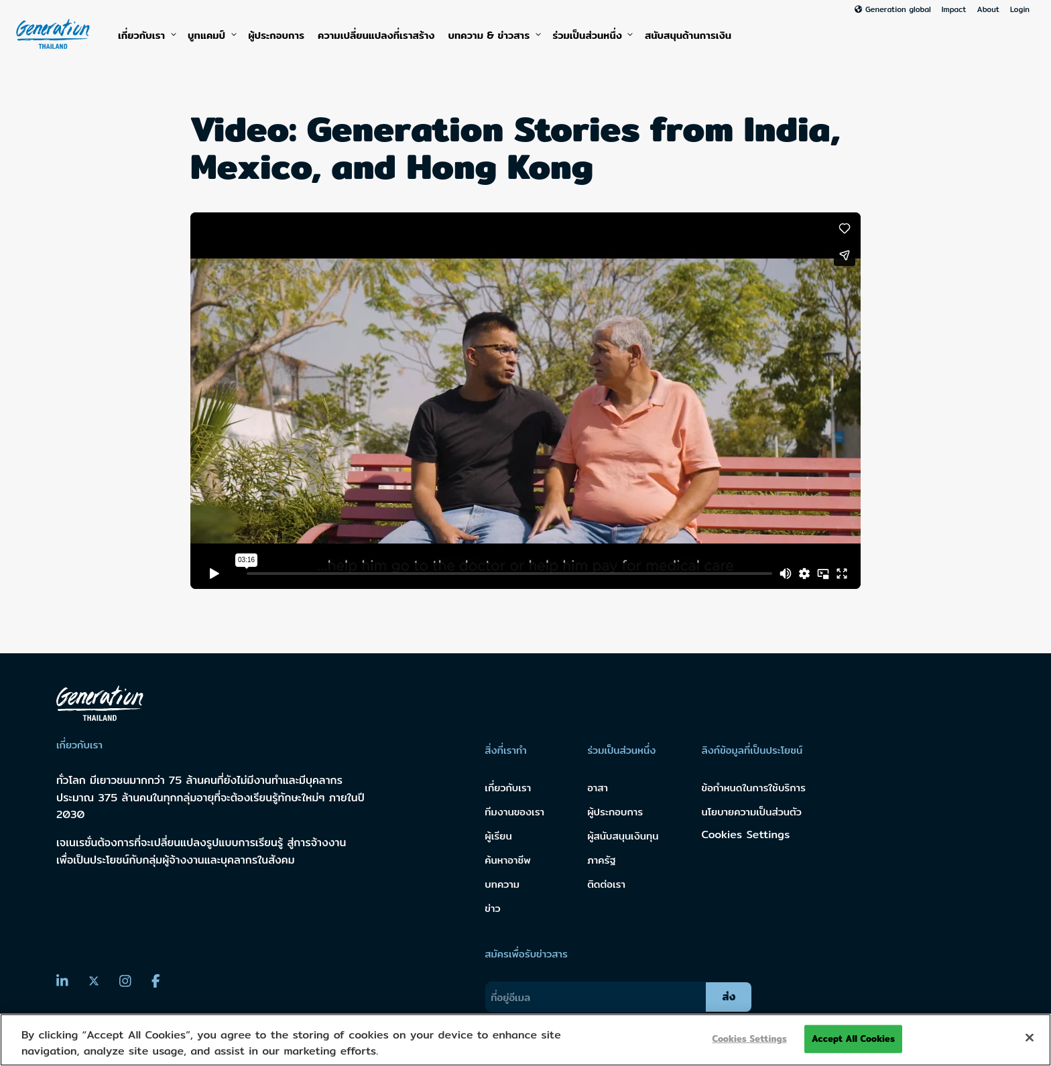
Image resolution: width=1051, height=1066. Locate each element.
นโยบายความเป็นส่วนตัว (752, 811)
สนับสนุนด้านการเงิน (688, 35)
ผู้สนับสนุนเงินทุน (622, 836)
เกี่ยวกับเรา (146, 35)
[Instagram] (125, 981)
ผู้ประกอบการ (276, 35)
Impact (954, 9)
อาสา (597, 787)
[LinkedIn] (62, 981)
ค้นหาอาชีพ (507, 860)
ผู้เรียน (498, 836)
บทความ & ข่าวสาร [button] (494, 35)
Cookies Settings (746, 834)
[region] (525, 1040)
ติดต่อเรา (606, 884)
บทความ (502, 884)
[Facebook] (155, 981)
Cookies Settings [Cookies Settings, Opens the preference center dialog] (750, 1038)
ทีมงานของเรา (514, 811)
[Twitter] (93, 982)
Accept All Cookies (853, 1038)
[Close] (1029, 1038)
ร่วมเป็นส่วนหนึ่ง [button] (591, 35)
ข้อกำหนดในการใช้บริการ (754, 787)
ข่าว (492, 908)
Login (1020, 9)
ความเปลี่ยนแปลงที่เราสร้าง (376, 35)
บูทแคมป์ (211, 35)
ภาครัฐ (601, 860)
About (988, 9)
